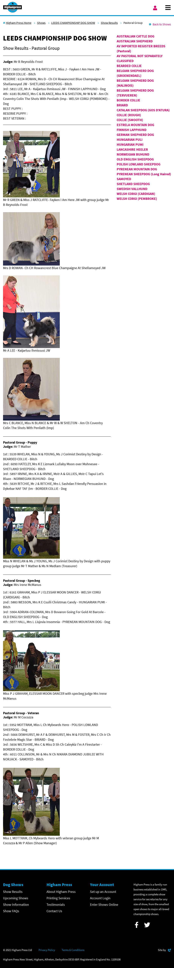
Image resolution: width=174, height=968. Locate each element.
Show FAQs (11, 911)
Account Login (100, 898)
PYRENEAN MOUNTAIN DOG (137, 169)
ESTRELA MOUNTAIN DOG (135, 125)
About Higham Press (61, 891)
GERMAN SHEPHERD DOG (135, 134)
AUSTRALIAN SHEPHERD (135, 41)
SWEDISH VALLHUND (132, 189)
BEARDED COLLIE (129, 66)
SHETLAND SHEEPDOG (133, 184)
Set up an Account (103, 891)
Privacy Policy (47, 950)
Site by (164, 949)
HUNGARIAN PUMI (130, 144)
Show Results (109, 23)
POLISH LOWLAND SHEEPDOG (138, 164)
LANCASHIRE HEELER (132, 149)
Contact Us (54, 911)
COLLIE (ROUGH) (129, 115)
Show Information (16, 904)
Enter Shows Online (104, 904)
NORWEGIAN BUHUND (133, 154)
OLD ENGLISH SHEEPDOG (135, 159)
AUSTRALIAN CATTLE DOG (135, 36)
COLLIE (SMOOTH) (130, 120)
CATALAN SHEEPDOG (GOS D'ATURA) (143, 110)
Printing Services (58, 898)
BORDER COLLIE (128, 100)
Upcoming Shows (15, 898)
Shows (41, 23)
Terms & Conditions (73, 950)
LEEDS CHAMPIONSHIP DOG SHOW (73, 23)
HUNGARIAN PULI (129, 139)
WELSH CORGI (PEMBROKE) (137, 198)
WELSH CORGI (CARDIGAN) (136, 194)
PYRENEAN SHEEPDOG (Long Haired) (144, 174)
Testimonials (56, 904)
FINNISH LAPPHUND (131, 130)
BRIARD (122, 105)
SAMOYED (124, 179)
